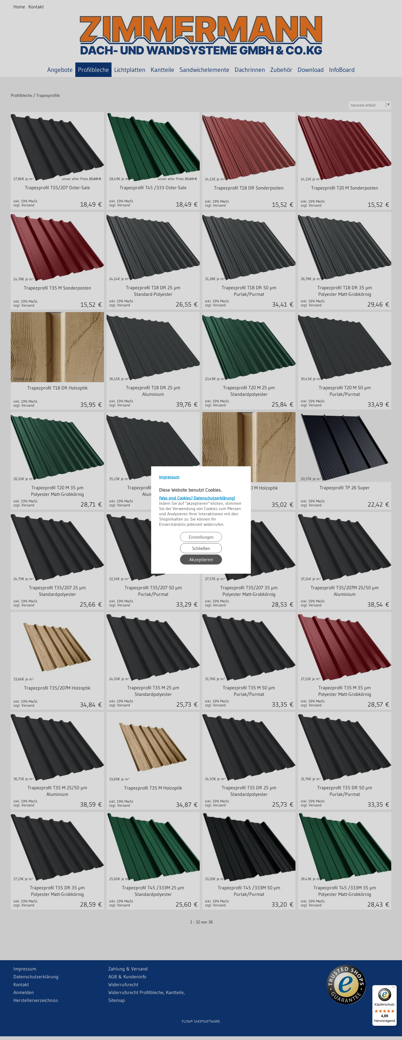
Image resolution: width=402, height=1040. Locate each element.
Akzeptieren (201, 560)
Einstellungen (201, 537)
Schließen (201, 548)
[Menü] (393, 988)
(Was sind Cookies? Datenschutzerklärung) (197, 498)
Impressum (169, 477)
